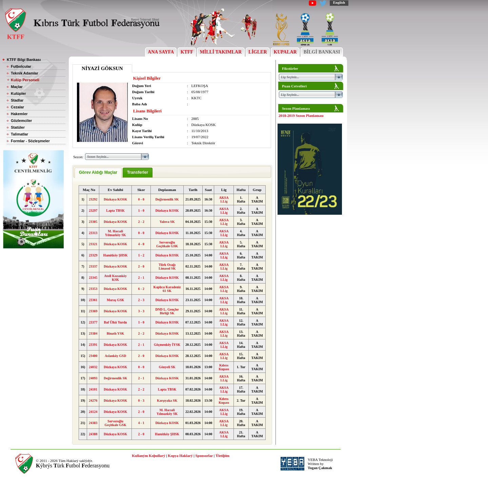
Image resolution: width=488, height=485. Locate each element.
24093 (93, 378)
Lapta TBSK (115, 210)
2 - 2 (141, 222)
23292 (93, 199)
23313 (93, 233)
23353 (93, 289)
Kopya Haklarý (180, 456)
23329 (93, 255)
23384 (93, 333)
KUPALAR (285, 52)
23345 (93, 277)
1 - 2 (141, 255)
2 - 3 (141, 300)
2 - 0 (141, 266)
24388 (93, 434)
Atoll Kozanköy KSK (115, 277)
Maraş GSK (115, 300)
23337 (93, 266)
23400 (93, 356)
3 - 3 (141, 311)
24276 (93, 400)
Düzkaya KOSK (115, 199)
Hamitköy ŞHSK (115, 255)
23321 (93, 244)
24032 (93, 367)
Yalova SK (167, 222)
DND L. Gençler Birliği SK (167, 311)
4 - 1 (141, 423)
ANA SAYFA (161, 52)
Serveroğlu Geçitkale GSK (167, 244)
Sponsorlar (204, 456)
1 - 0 (141, 210)
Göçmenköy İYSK (167, 344)
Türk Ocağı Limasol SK (167, 266)
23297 (93, 210)
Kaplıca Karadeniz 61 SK (167, 289)
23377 (93, 322)
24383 (93, 423)
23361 (93, 300)
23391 (93, 344)
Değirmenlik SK (167, 199)
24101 (93, 389)
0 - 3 (141, 400)
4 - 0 (141, 244)
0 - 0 (141, 199)
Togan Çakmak (320, 468)
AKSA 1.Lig (224, 199)
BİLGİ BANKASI (321, 52)
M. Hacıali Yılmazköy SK (115, 233)
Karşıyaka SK (167, 400)
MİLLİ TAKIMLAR (221, 52)
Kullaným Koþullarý (148, 456)
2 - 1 (141, 277)
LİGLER (257, 52)
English (339, 2)
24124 (93, 412)
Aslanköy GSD (115, 356)
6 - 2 (141, 289)
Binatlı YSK (115, 333)
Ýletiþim (222, 456)
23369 (93, 311)
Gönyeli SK (167, 367)
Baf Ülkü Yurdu (115, 322)
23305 (93, 222)
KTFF (186, 52)
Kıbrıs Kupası (224, 367)
